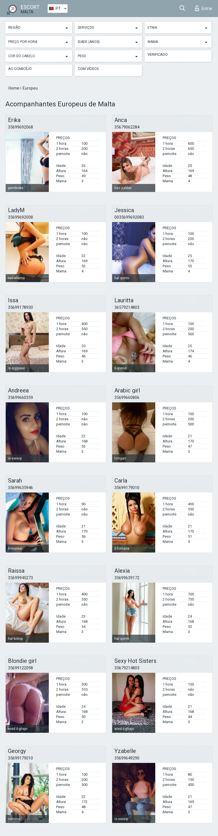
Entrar (204, 8)
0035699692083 (129, 217)
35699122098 (20, 668)
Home (14, 88)
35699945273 (20, 577)
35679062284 (126, 127)
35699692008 (20, 217)
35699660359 (20, 397)
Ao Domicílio (20, 69)
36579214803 (126, 307)
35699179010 (126, 487)
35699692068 (20, 127)
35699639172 (126, 577)
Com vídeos (88, 69)
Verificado (158, 54)
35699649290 (126, 758)
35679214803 (126, 668)
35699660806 (126, 397)
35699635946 (20, 487)
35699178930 (20, 307)
